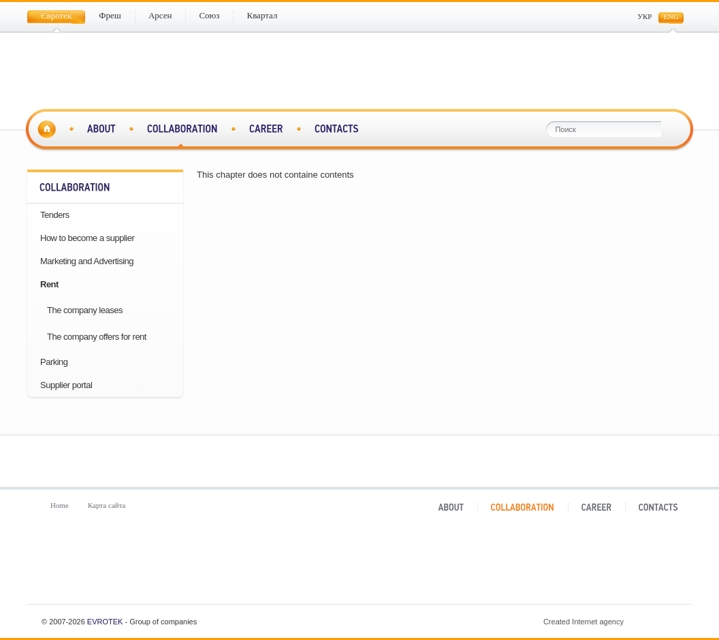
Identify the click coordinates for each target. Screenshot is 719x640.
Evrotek (105, 622)
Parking (54, 362)
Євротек (68, 566)
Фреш (185, 566)
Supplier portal (66, 385)
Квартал (534, 566)
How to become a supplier (87, 238)
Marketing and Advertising (86, 261)
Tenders (54, 215)
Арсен (301, 566)
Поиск (671, 129)
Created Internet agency (611, 622)
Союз (418, 566)
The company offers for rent (96, 337)
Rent (49, 284)
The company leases (85, 310)
